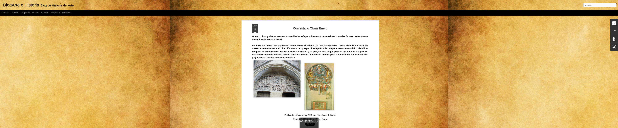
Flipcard (14, 12)
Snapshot (55, 12)
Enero (324, 119)
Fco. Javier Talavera (326, 115)
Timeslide (66, 12)
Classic (5, 12)
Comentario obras (311, 119)
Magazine (25, 12)
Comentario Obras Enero (310, 28)
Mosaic (35, 12)
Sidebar (45, 12)
